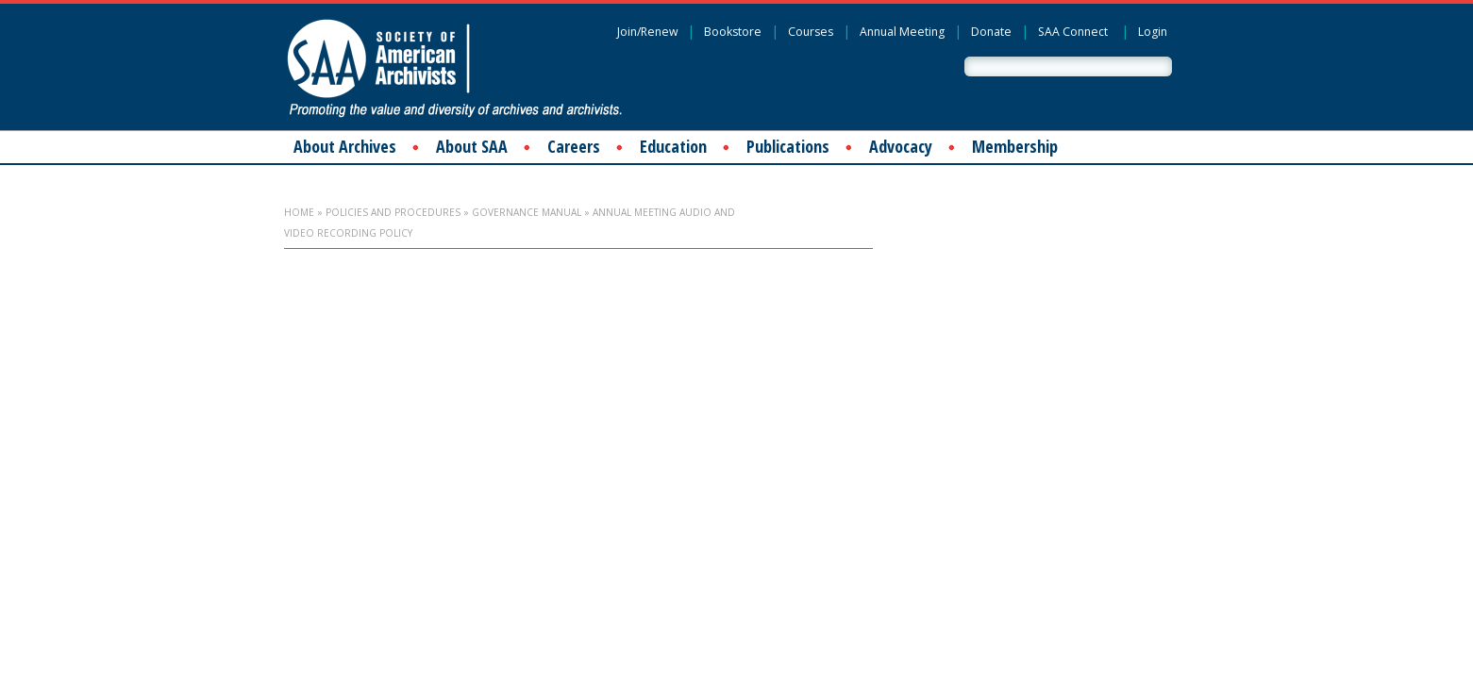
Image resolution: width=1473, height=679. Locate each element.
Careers (573, 146)
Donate (991, 32)
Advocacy (900, 146)
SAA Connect (1073, 32)
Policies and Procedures (393, 212)
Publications (787, 146)
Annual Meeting (902, 32)
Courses (810, 32)
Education (673, 146)
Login (1152, 32)
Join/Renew (647, 32)
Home (299, 212)
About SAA (472, 146)
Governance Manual (526, 212)
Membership (1015, 146)
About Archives (344, 146)
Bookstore (733, 32)
